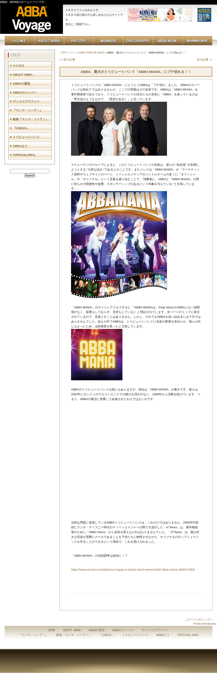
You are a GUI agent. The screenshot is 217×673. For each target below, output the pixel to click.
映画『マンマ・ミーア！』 (30, 119)
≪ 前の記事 (67, 59)
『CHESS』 (21, 128)
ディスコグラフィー (26, 101)
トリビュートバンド (26, 137)
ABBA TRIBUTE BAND (91, 52)
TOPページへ (68, 52)
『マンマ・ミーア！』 (27, 110)
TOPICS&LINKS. (24, 155)
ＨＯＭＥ (19, 65)
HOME (51, 630)
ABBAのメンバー (24, 92)
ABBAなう (20, 146)
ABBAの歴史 (21, 83)
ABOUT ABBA (23, 74)
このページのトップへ (198, 619)
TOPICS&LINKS (187, 635)
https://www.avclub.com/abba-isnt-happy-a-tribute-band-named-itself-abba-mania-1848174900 (133, 569)
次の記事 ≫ (204, 59)
